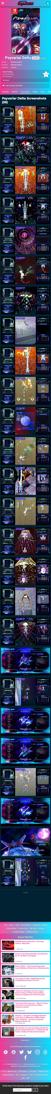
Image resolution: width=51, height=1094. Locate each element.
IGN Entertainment (29, 1064)
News (43, 92)
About (11, 925)
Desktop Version (32, 932)
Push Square (23, 1071)
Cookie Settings (19, 932)
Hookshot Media (12, 1064)
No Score (6, 80)
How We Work (26, 925)
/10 (12, 74)
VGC (31, 1075)
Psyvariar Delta (22, 57)
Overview (5, 92)
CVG (23, 1078)
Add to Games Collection (12, 85)
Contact (44, 925)
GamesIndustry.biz (41, 1075)
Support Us (36, 925)
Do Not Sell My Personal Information (29, 1066)
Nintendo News (8, 1075)
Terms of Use (23, 928)
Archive (41, 928)
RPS (28, 1078)
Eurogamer (24, 1075)
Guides (35, 92)
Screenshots (25, 92)
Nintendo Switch (16, 62)
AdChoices (14, 1066)
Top (5, 925)
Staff (17, 925)
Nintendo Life (12, 1071)
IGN (17, 1075)
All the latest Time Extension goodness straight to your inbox (25, 1086)
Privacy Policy (11, 928)
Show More (25, 1040)
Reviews (15, 92)
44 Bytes (44, 1064)
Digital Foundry (44, 1071)
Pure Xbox (33, 1071)
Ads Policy (33, 928)
